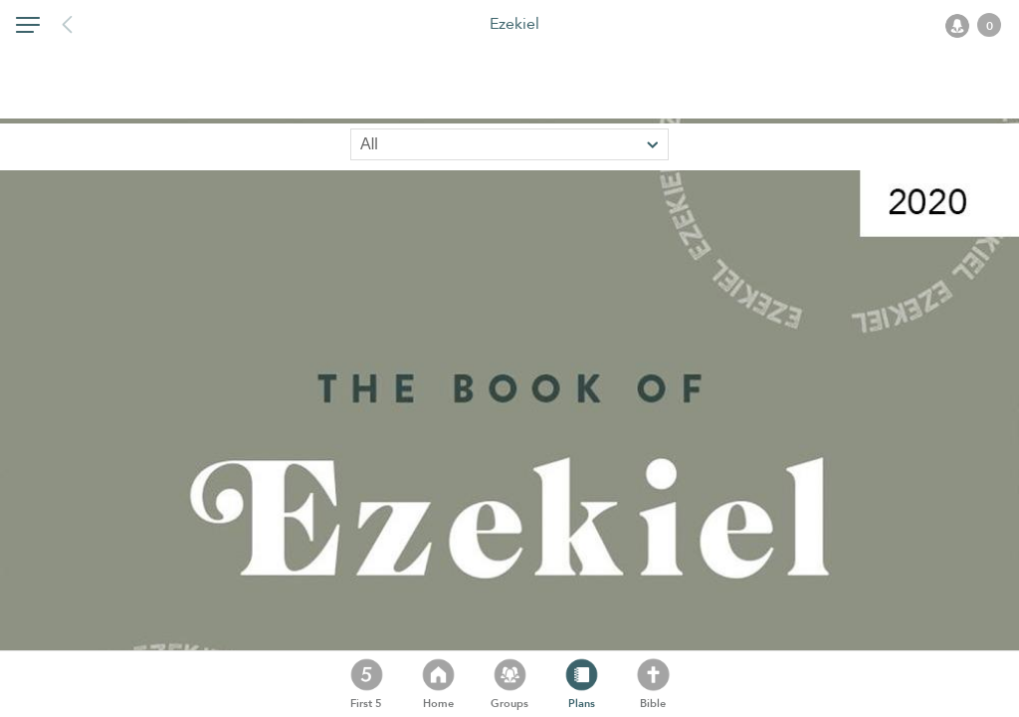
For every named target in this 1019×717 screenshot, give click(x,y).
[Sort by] (509, 144)
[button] (28, 29)
